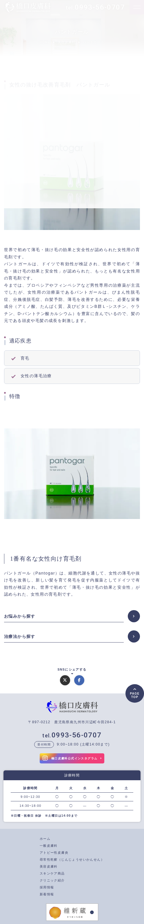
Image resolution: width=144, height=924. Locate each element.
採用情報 (47, 887)
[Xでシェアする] (65, 680)
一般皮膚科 (49, 845)
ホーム (45, 838)
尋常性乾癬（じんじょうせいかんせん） (72, 859)
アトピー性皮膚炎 (54, 852)
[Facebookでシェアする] (79, 680)
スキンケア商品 (52, 873)
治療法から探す (19, 636)
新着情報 (47, 894)
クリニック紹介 (52, 880)
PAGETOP (134, 695)
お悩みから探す (19, 616)
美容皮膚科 (49, 866)
